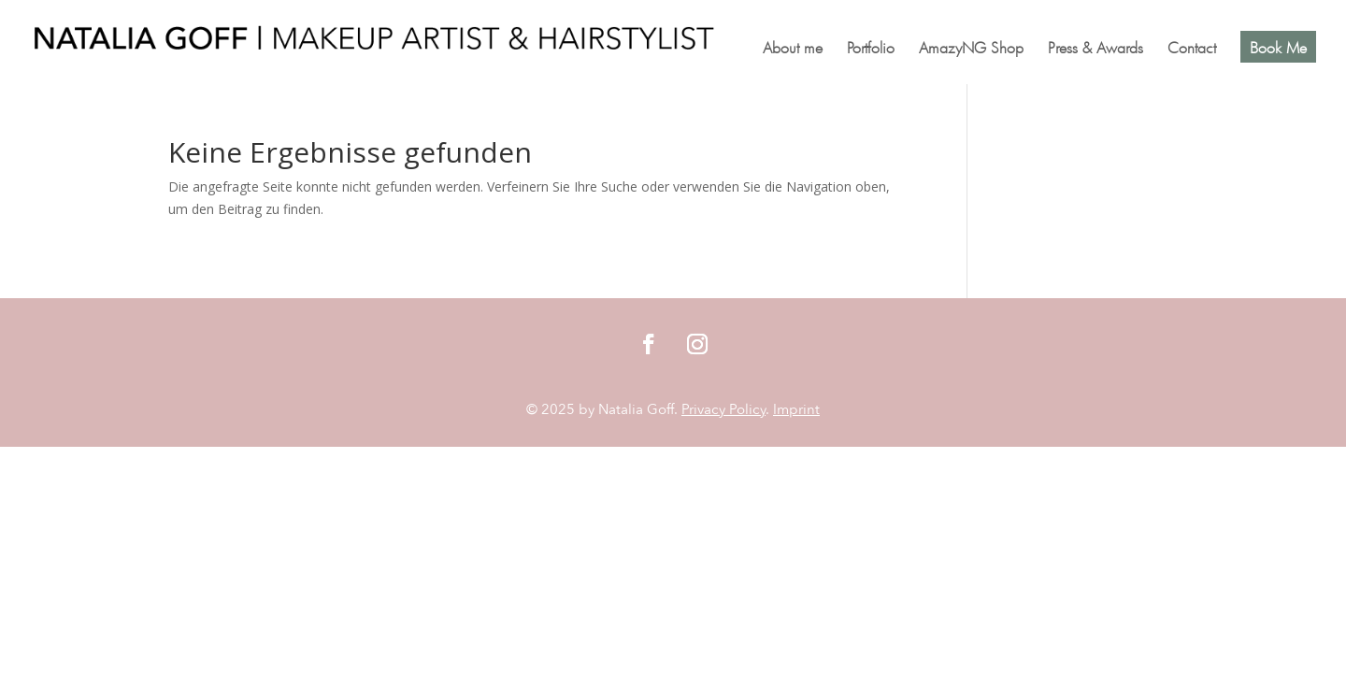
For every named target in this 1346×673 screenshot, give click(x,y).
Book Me (1278, 46)
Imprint (796, 409)
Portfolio (871, 48)
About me (793, 48)
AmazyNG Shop (971, 48)
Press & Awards (1095, 48)
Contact (1191, 48)
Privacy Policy (723, 409)
